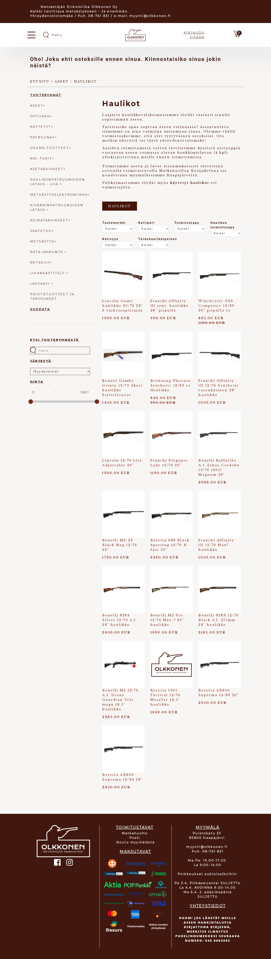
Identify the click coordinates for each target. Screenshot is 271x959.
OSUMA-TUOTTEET (49, 148)
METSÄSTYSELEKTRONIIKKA (58, 194)
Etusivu (39, 81)
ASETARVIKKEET (46, 169)
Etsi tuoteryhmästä (54, 340)
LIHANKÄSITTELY (48, 273)
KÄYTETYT (40, 127)
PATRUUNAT (42, 137)
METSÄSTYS (42, 241)
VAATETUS (40, 231)
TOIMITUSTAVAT (135, 827)
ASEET (36, 105)
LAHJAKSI (40, 283)
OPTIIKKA (40, 116)
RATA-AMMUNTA (47, 252)
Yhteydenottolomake (52, 16)
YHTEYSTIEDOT (208, 906)
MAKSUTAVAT (135, 851)
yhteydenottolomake (182, 140)
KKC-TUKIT (41, 158)
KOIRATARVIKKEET (49, 220)
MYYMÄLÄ (207, 827)
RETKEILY (40, 262)
